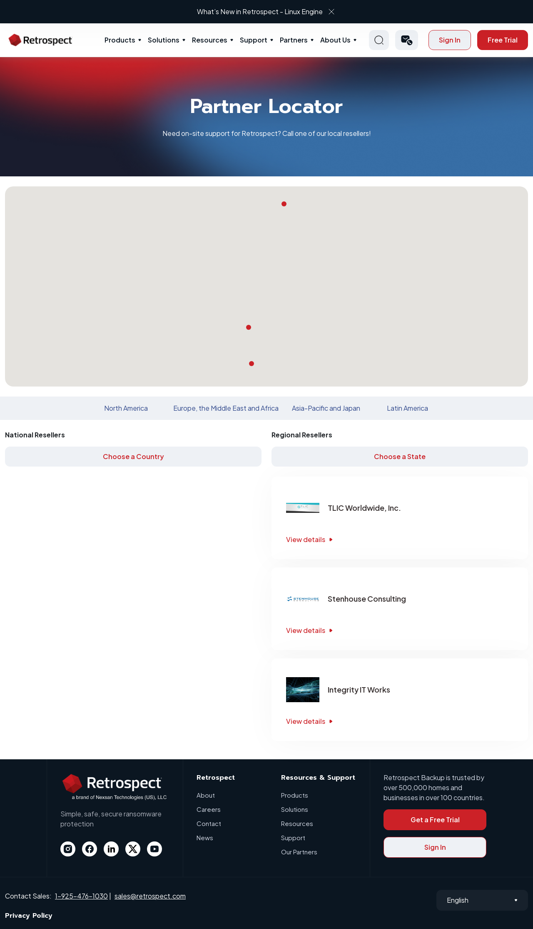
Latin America (407, 408)
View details (310, 539)
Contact (209, 823)
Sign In (450, 39)
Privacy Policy (28, 916)
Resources (209, 39)
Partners (294, 39)
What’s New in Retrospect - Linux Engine (260, 11)
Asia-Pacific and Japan (326, 408)
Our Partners (299, 852)
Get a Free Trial (435, 819)
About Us (335, 39)
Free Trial (503, 39)
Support (253, 39)
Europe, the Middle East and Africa (226, 408)
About (206, 795)
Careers (209, 809)
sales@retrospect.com (150, 895)
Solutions (163, 39)
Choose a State (400, 456)
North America (126, 408)
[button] (406, 40)
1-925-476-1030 (81, 895)
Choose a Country (133, 456)
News (205, 837)
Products (120, 39)
